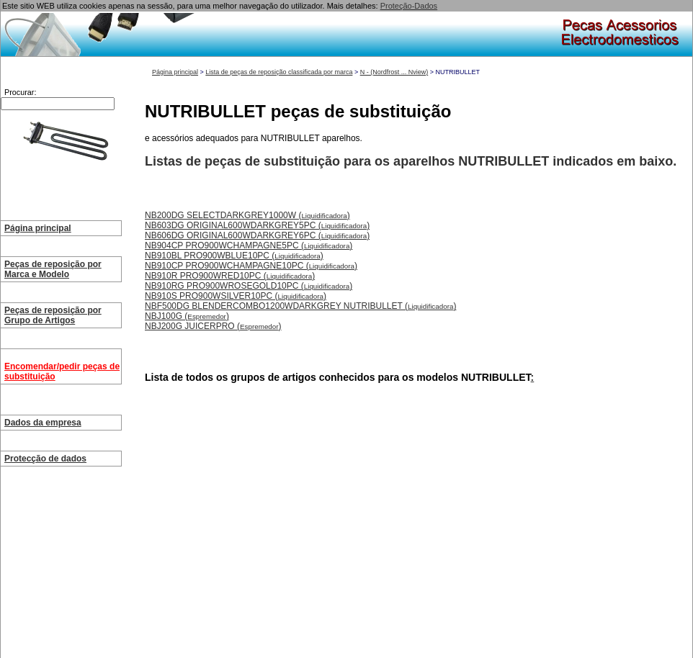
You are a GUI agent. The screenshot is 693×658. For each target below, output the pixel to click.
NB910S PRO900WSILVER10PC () (235, 296)
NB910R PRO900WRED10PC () (230, 276)
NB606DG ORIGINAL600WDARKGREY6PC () (257, 235)
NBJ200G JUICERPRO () (213, 326)
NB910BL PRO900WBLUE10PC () (234, 256)
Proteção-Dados (409, 5)
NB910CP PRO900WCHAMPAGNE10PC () (251, 266)
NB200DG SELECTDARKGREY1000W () (247, 215)
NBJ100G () (187, 316)
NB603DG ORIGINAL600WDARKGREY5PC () (257, 225)
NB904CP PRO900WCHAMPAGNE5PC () (248, 245)
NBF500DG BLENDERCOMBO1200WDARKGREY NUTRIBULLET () (300, 306)
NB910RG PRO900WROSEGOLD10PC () (248, 286)
